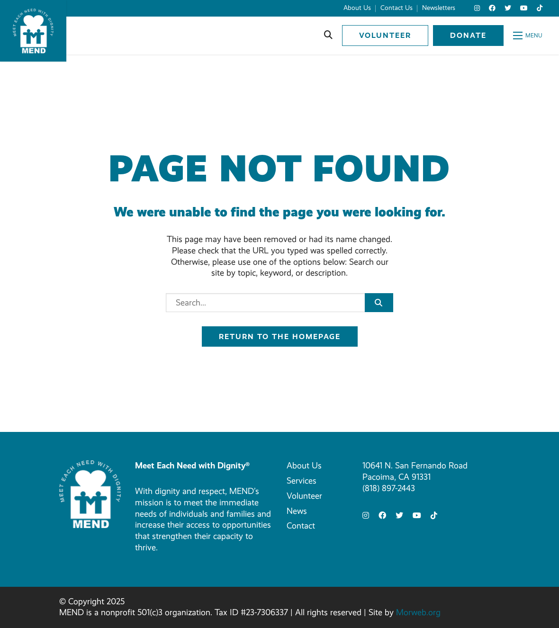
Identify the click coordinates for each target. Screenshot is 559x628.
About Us (304, 465)
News (297, 511)
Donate (468, 35)
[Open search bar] (328, 35)
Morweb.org (418, 612)
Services (301, 480)
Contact (301, 525)
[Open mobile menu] (527, 35)
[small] (477, 8)
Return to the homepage (280, 336)
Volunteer (385, 35)
